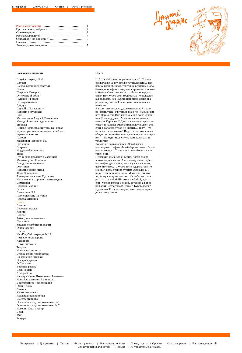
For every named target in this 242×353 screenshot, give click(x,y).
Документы (40, 6)
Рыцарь (21, 318)
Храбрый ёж (24, 272)
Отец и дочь (23, 285)
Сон (19, 114)
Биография (19, 6)
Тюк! (19, 153)
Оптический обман (28, 95)
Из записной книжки (29, 256)
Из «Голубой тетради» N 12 (33, 234)
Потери (21, 137)
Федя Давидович (26, 172)
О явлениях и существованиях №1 (37, 302)
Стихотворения (25, 32)
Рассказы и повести (28, 25)
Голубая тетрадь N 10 (29, 79)
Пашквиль (22, 221)
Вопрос (21, 214)
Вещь (19, 311)
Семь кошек (23, 269)
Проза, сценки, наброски (31, 29)
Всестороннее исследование (34, 282)
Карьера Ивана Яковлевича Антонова (40, 276)
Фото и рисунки (82, 6)
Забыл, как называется (30, 218)
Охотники (22, 166)
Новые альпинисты (28, 250)
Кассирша (22, 240)
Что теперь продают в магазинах (36, 156)
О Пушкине (23, 263)
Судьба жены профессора (32, 253)
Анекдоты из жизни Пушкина (35, 176)
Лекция (21, 289)
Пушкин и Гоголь (27, 98)
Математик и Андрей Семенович (37, 118)
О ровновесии (25, 227)
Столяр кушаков (26, 102)
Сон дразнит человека (30, 163)
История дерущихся (28, 111)
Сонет (20, 89)
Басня (20, 189)
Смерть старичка (27, 298)
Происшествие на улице (31, 195)
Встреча (21, 147)
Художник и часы (27, 292)
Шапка (20, 231)
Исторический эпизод (30, 169)
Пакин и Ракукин (27, 185)
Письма (21, 42)
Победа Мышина (27, 198)
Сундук (21, 105)
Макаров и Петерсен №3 (31, 140)
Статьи (59, 6)
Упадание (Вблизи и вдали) (33, 224)
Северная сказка (26, 208)
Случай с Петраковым (30, 108)
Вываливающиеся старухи (33, 85)
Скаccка (21, 205)
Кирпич (21, 211)
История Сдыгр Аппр (30, 308)
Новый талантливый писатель (35, 279)
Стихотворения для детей (32, 38)
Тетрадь (21, 247)
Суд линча (22, 143)
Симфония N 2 (25, 192)
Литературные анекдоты (31, 45)
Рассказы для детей (28, 35)
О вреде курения (26, 260)
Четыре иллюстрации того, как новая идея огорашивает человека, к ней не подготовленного (39, 131)
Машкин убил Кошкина (31, 160)
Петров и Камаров (27, 92)
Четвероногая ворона (29, 237)
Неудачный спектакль (30, 150)
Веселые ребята (26, 266)
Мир (19, 314)
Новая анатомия (26, 243)
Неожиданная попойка (30, 295)
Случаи (21, 82)
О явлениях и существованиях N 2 (37, 305)
